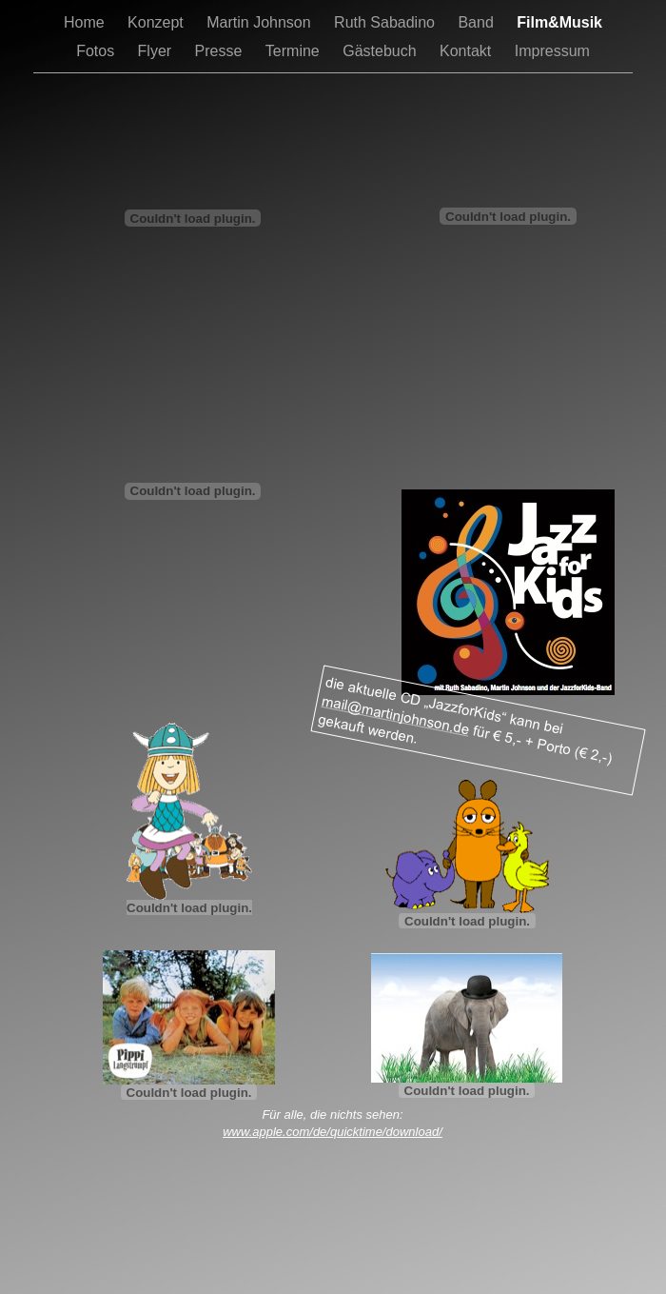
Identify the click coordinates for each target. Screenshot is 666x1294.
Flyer (157, 51)
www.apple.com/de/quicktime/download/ (332, 1132)
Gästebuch (382, 51)
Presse (220, 51)
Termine (294, 51)
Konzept (157, 22)
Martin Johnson (260, 22)
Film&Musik (559, 22)
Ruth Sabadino (386, 22)
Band (478, 22)
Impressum (552, 51)
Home (86, 22)
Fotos (97, 51)
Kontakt (468, 51)
